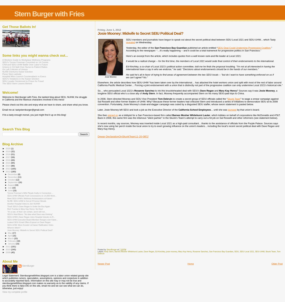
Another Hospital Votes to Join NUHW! (23, 204)
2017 (8, 157)
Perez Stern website (11, 74)
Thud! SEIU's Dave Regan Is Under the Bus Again (28, 206)
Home (191, 263)
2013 (8, 168)
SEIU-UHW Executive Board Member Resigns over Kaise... (32, 220)
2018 (8, 154)
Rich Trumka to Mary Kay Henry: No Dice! (25, 209)
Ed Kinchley (160, 252)
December (13, 174)
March (11, 238)
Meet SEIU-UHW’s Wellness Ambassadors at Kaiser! (29, 198)
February (12, 241)
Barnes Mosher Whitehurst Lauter (129, 252)
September (13, 182)
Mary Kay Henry (185, 252)
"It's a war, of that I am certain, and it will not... (26, 212)
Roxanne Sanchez (200, 252)
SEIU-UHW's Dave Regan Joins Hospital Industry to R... (31, 217)
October (12, 180)
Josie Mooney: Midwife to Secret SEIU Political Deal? (30, 230)
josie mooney (171, 252)
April (10, 236)
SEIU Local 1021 (247, 252)
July (10, 188)
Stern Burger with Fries (49, 14)
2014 (8, 166)
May (10, 233)
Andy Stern (108, 252)
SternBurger (28, 266)
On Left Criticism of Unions (15, 69)
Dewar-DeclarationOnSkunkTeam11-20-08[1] (123, 136)
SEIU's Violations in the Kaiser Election (20, 79)
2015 (8, 163)
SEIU (236, 252)
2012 (8, 171)
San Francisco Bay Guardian (221, 252)
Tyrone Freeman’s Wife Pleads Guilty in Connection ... (30, 193)
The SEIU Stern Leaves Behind (17, 83)
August (11, 185)
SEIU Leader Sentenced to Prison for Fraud (23, 81)
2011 (8, 246)
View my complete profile (14, 292)
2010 (8, 249)
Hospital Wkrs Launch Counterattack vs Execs (24, 76)
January (12, 244)
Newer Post (104, 263)
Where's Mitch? (14, 228)
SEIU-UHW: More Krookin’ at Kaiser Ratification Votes (30, 225)
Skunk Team (234, 99)
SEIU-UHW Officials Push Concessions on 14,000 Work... (32, 196)
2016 (8, 160)
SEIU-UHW (259, 252)
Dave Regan (149, 252)
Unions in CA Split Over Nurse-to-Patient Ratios (24, 67)
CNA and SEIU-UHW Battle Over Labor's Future (25, 64)
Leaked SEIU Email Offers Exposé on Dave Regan (29, 222)
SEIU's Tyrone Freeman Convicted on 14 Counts (25, 62)
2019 (8, 151)
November (13, 177)
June (10, 190)
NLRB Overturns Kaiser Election (17, 71)
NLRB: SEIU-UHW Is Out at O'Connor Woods (26, 201)
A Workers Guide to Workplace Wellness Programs (26, 60)
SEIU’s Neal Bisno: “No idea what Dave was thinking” (30, 214)
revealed (130, 42)
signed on (113, 115)
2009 (8, 252)
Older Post (277, 263)
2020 (8, 148)
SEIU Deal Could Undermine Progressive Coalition (244, 47)
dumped (232, 109)
